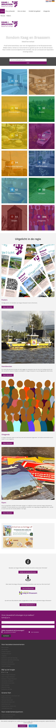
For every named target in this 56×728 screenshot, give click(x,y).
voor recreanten (35, 632)
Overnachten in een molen (7, 683)
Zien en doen (4, 649)
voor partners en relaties (10, 632)
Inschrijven (6, 636)
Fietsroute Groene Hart (7, 700)
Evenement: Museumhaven (8, 664)
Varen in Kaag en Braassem (8, 676)
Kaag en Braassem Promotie (8, 714)
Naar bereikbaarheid (28, 588)
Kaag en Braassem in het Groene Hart (10, 695)
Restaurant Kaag (5, 687)
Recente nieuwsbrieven (7, 717)
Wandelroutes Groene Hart (8, 702)
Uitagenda (3, 655)
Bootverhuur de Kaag (6, 689)
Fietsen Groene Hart (6, 698)
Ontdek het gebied (5, 651)
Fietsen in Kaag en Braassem (8, 674)
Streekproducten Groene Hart (8, 706)
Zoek (28, 63)
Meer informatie (7, 307)
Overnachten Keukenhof (7, 681)
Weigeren (32, 726)
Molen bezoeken (5, 685)
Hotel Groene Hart (5, 704)
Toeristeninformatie (6, 653)
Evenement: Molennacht (7, 662)
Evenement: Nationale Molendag (9, 658)
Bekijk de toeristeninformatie (28, 572)
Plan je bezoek (4, 647)
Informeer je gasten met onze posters (10, 719)
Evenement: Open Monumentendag (10, 660)
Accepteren (23, 726)
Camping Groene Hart (6, 708)
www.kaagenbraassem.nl (28, 604)
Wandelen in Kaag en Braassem (9, 679)
